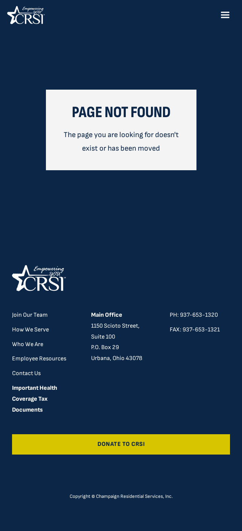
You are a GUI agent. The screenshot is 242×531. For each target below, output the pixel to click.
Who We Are (27, 344)
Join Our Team (30, 315)
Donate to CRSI (121, 444)
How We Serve (30, 329)
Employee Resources (39, 358)
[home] (26, 15)
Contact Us (26, 373)
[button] (225, 15)
